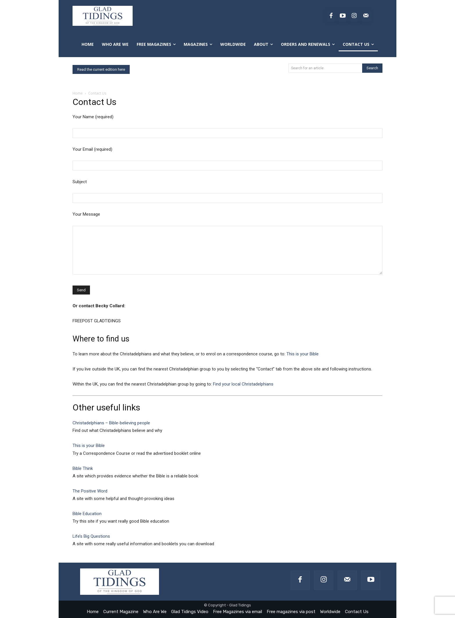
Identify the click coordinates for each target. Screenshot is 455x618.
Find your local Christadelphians (243, 384)
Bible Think (83, 468)
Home (78, 93)
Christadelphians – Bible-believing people (111, 423)
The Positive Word (90, 491)
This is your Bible (302, 354)
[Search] (372, 68)
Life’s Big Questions (91, 536)
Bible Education (87, 513)
